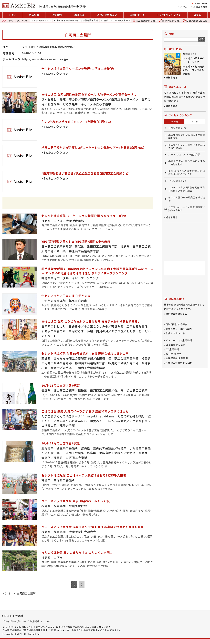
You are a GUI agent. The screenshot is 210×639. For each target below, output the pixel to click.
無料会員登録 (200, 7)
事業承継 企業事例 (175, 345)
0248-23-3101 (31, 53)
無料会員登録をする (176, 313)
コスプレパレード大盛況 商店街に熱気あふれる (186, 209)
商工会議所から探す (145, 20)
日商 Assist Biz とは (195, 20)
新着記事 (34, 14)
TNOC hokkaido (177, 180)
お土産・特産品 (173, 353)
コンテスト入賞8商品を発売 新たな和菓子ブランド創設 (186, 189)
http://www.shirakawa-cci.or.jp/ (45, 59)
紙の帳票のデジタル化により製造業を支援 (77, 20)
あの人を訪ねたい (107, 14)
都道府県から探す (170, 20)
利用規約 (35, 621)
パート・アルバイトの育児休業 (184, 154)
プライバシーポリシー (14, 621)
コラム (197, 14)
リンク (47, 621)
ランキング (15, 21)
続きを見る (172, 217)
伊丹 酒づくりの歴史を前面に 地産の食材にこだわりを (186, 173)
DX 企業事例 (172, 349)
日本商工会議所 (13, 616)
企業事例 (57, 14)
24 (174, 121)
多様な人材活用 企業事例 (179, 362)
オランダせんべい (42, 20)
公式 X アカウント (175, 333)
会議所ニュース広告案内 (179, 329)
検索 (201, 39)
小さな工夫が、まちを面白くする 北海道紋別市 (186, 163)
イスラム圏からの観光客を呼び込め (186, 199)
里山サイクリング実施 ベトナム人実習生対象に (127, 20)
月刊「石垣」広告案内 (177, 324)
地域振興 (79, 14)
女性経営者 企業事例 (177, 358)
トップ (13, 14)
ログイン (185, 7)
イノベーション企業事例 (179, 340)
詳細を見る (172, 77)
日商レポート (137, 14)
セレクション (169, 15)
